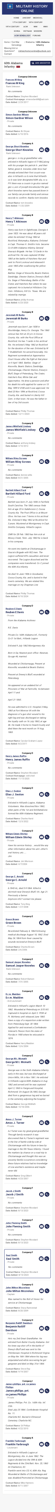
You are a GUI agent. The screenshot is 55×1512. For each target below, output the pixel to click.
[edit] (47, 83)
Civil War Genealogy (16, 43)
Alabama (30, 42)
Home (7, 42)
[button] (21, 79)
